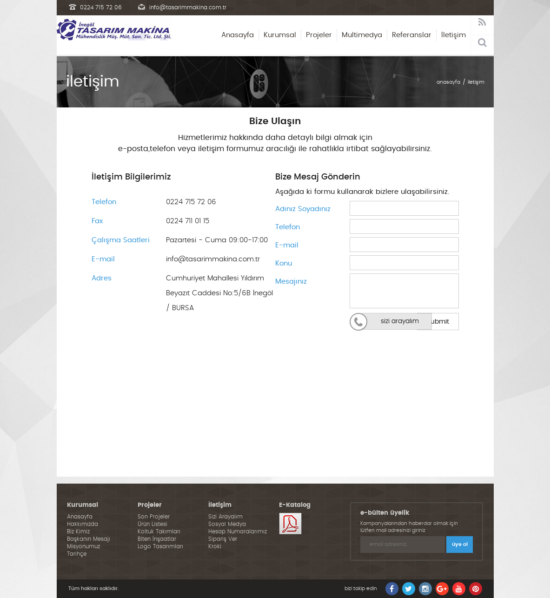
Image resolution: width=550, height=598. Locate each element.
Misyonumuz (83, 546)
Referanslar (411, 35)
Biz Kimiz (78, 531)
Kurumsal (280, 35)
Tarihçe (76, 554)
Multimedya (362, 35)
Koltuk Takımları (159, 531)
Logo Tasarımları (160, 546)
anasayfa (448, 82)
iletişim (476, 82)
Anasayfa (237, 35)
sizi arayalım (400, 321)
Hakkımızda (82, 524)
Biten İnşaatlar (157, 539)
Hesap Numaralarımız (237, 531)
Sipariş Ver (222, 539)
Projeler (319, 35)
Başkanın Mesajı (88, 539)
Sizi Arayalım (225, 516)
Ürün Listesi (152, 524)
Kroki (214, 546)
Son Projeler (154, 516)
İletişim (453, 35)
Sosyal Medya (227, 524)
